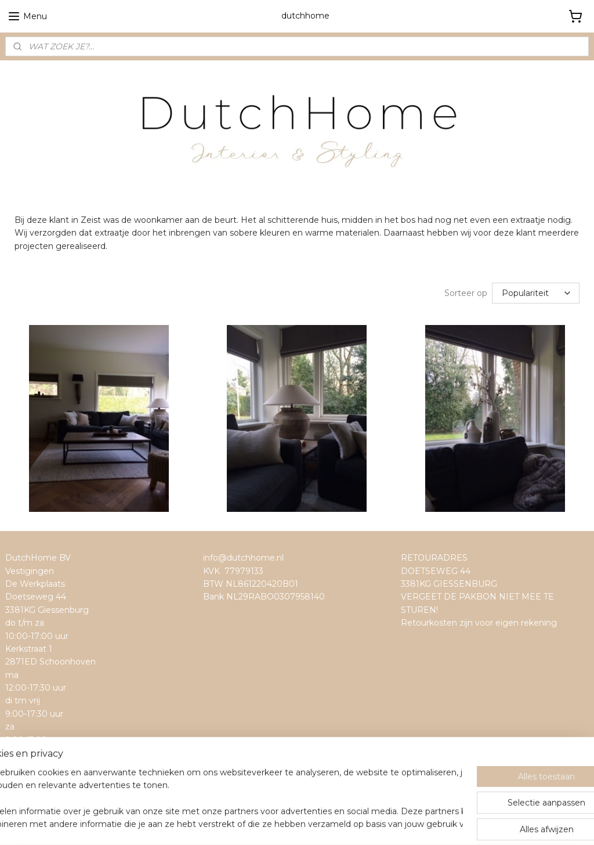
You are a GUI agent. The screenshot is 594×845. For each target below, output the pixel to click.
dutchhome (33, 764)
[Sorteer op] (535, 293)
